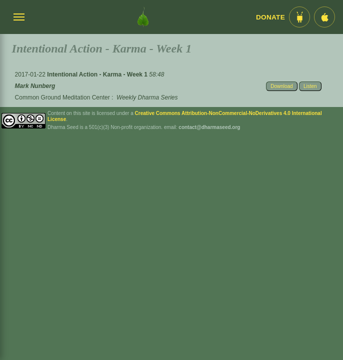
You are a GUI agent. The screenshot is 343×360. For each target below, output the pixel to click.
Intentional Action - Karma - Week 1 (98, 74)
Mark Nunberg (35, 86)
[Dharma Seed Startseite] (143, 17)
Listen (310, 86)
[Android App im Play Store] (299, 17)
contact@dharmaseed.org (209, 127)
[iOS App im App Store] (324, 17)
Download (281, 86)
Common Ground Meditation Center (62, 97)
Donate (270, 17)
